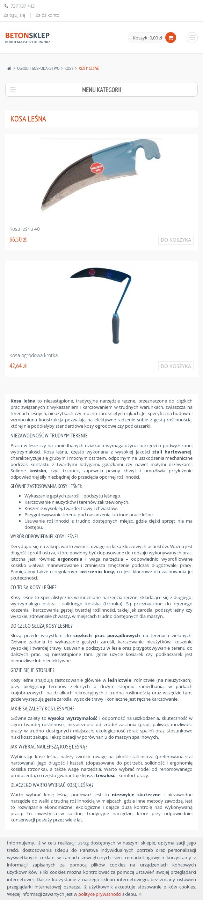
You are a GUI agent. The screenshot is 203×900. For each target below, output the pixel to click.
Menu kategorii (101, 90)
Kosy (69, 68)
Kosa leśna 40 (24, 229)
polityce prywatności (99, 894)
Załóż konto (47, 15)
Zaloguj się (14, 15)
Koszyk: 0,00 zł (147, 38)
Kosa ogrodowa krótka (33, 355)
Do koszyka (176, 239)
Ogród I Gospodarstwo (38, 68)
